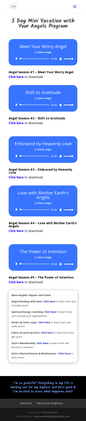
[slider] (35, 58)
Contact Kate (49, 412)
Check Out (26, 403)
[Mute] (60, 58)
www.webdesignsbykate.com (52, 416)
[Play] (16, 58)
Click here (49, 301)
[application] (43, 58)
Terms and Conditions (49, 403)
